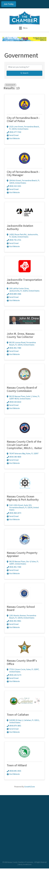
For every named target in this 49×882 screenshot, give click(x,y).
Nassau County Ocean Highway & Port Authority (23, 498)
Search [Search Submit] (24, 73)
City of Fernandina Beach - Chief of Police (23, 120)
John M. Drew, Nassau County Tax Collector (21, 335)
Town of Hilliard (17, 766)
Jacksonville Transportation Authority (24, 281)
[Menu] (23, 28)
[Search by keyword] (24, 67)
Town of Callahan (18, 715)
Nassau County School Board (21, 608)
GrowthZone (29, 786)
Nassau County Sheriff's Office (22, 662)
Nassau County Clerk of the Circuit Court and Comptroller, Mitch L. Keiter (24, 445)
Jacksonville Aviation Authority (20, 227)
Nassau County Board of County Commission (22, 389)
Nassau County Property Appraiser (22, 555)
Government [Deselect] (10, 85)
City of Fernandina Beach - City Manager (23, 174)
